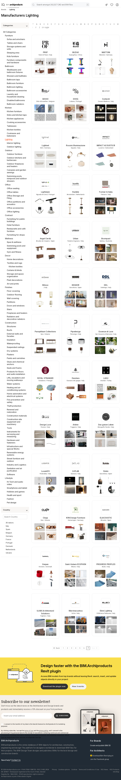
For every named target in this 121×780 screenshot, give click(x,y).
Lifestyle (9, 478)
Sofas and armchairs (16, 39)
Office (8, 184)
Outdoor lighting (14, 147)
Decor (8, 255)
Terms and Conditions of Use (89, 769)
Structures (11, 326)
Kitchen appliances (15, 118)
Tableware (11, 126)
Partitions (11, 302)
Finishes (8, 287)
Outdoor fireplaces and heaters (15, 165)
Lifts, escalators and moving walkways (16, 379)
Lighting (8, 139)
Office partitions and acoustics (16, 203)
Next (93, 648)
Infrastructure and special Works (15, 447)
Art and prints (13, 284)
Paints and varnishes (16, 358)
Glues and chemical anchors (15, 363)
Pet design (11, 502)
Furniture (9, 35)
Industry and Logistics (16, 465)
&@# (46, 27)
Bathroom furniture (15, 83)
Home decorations (15, 259)
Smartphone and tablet (17, 488)
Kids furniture (13, 56)
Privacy (54, 769)
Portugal (9, 543)
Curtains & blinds (14, 270)
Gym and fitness (14, 252)
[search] (33, 4)
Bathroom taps (13, 79)
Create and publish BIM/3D (100, 745)
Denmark (9, 546)
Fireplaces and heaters (17, 313)
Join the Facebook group (99, 759)
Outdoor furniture (14, 154)
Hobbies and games (16, 491)
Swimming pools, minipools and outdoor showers (17, 178)
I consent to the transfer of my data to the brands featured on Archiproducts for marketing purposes (33, 725)
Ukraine (9, 553)
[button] (3, 5)
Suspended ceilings (15, 347)
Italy (7, 526)
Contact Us (16, 760)
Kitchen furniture (14, 111)
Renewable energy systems (15, 453)
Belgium (9, 533)
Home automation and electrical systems (16, 394)
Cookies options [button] (64, 769)
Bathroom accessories (17, 90)
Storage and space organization (15, 275)
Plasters (10, 354)
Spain (8, 529)
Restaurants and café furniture (16, 230)
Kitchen (8, 108)
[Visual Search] (87, 4)
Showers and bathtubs (17, 76)
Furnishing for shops (16, 235)
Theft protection (14, 406)
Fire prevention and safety (15, 401)
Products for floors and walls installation (16, 372)
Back (58, 648)
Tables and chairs (14, 43)
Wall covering (13, 298)
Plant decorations (14, 280)
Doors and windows (15, 305)
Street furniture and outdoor (15, 459)
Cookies (74, 769)
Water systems (13, 384)
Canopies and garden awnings (16, 171)
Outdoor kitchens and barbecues (16, 159)
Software (11, 474)
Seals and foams (14, 368)
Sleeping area (13, 52)
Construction (10, 323)
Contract (9, 215)
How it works (78, 686)
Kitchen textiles (14, 129)
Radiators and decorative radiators (16, 317)
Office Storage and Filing (15, 197)
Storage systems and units (16, 47)
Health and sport (14, 495)
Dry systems (12, 351)
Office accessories (15, 208)
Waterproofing (13, 343)
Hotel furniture (13, 225)
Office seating (13, 188)
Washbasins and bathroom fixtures (15, 71)
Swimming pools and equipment (16, 247)
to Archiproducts (13, 7)
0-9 (43, 27)
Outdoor (8, 150)
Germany (9, 536)
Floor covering (13, 291)
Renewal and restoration (12, 410)
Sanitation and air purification (14, 469)
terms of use (29, 730)
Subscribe (62, 716)
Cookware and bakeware (13, 134)
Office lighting (13, 211)
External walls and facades (15, 335)
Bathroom (9, 66)
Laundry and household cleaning (15, 95)
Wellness (9, 238)
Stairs (9, 309)
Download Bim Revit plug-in (101, 756)
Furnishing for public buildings (16, 220)
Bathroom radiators (15, 104)
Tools (9, 428)
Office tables (12, 192)
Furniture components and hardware (16, 61)
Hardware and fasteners (13, 441)
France (8, 539)
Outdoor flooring (14, 294)
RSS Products (114, 769)
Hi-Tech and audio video (15, 483)
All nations (10, 523)
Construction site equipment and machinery (14, 421)
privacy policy (43, 730)
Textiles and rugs (14, 263)
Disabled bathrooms (16, 100)
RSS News (104, 769)
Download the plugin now (54, 686)
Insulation (11, 340)
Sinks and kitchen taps (17, 115)
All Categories (9, 32)
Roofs (9, 330)
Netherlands (10, 549)
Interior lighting (13, 143)
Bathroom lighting (15, 87)
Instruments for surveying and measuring (13, 434)
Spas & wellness (14, 242)
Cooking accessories (16, 122)
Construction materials (17, 416)
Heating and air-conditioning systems (16, 388)
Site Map (116, 772)
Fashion (10, 499)
